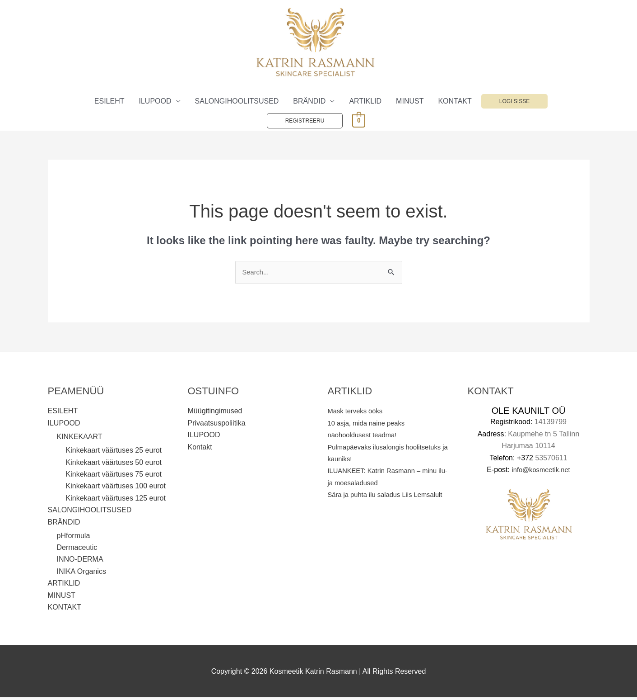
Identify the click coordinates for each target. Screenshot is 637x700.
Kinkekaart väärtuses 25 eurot (114, 452)
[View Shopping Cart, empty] (358, 121)
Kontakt (200, 449)
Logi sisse (514, 102)
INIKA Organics (81, 573)
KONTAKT (454, 102)
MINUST (409, 102)
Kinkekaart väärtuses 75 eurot (114, 476)
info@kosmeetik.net (541, 472)
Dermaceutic (77, 549)
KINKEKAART (79, 439)
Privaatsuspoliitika (217, 425)
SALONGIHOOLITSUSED (237, 102)
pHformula (73, 538)
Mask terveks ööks (357, 413)
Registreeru (305, 122)
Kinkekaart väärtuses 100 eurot (116, 488)
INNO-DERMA (80, 562)
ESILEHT (109, 102)
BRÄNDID (309, 102)
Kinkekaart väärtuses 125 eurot (116, 500)
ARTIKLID (365, 102)
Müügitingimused (215, 413)
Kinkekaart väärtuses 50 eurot (114, 464)
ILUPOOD (155, 102)
